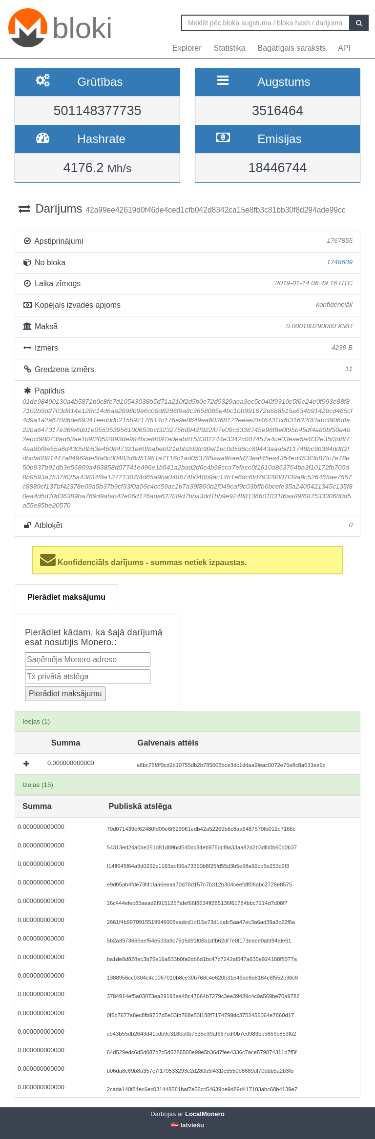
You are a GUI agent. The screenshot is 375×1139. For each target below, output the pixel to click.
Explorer (187, 48)
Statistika (230, 48)
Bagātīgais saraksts (292, 48)
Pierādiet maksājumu (66, 597)
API (344, 48)
